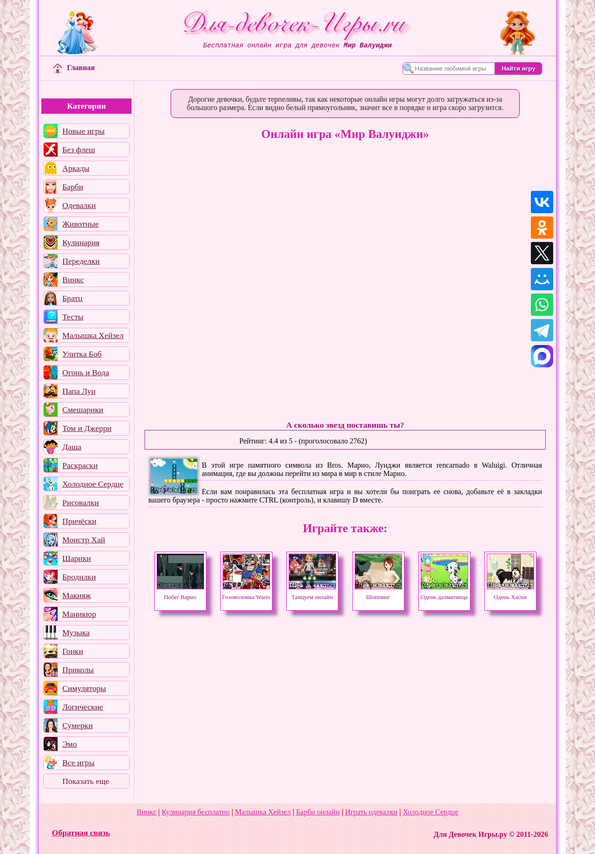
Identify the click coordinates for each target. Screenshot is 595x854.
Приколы (78, 669)
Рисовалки (80, 502)
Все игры (78, 762)
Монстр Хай (83, 539)
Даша (71, 446)
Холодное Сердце (92, 484)
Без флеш (78, 149)
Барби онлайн (318, 812)
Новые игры (83, 131)
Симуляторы (84, 688)
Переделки (80, 261)
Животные (80, 223)
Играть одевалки (371, 812)
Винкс (73, 279)
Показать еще (85, 781)
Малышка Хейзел (93, 335)
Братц (72, 298)
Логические (82, 706)
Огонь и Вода (85, 372)
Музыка (76, 632)
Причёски (79, 521)
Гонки (72, 651)
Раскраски (80, 465)
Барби (72, 186)
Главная (74, 68)
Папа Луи (79, 391)
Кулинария (80, 242)
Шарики (76, 558)
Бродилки (79, 576)
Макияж (76, 595)
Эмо (69, 744)
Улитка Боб (82, 354)
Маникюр (79, 614)
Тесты (73, 316)
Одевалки (79, 205)
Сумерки (77, 725)
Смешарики (82, 409)
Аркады (75, 168)
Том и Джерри (87, 428)
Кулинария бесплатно (196, 812)
